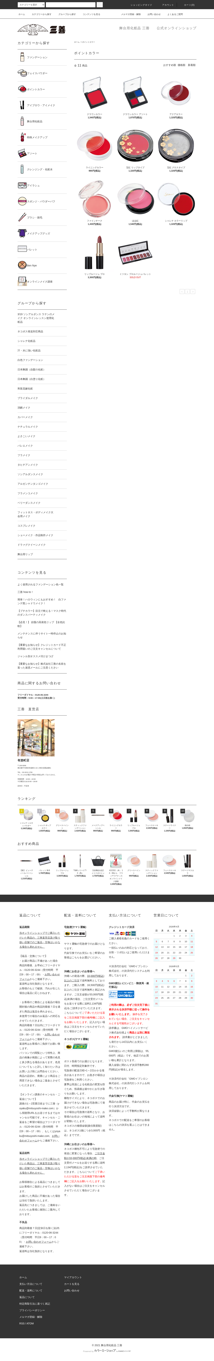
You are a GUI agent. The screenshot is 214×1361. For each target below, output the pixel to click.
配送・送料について (30, 1290)
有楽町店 (23, 760)
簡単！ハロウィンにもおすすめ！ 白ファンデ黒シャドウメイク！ (42, 601)
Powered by (107, 1351)
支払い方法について (30, 1283)
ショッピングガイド (139, 5)
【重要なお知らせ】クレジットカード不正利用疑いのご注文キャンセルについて (42, 646)
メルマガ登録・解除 (129, 14)
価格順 (181, 65)
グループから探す (65, 14)
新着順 (192, 65)
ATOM (30, 1323)
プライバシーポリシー (32, 1310)
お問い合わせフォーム (38, 1241)
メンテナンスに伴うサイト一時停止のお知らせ (42, 635)
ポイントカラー (88, 42)
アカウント (166, 5)
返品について (27, 1297)
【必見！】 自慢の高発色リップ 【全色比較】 (41, 624)
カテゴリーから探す (39, 14)
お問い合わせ (152, 14)
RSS (22, 1323)
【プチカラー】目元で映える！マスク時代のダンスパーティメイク (42, 612)
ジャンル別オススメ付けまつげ (35, 656)
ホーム (21, 14)
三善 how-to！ (26, 592)
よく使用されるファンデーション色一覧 (41, 584)
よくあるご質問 (173, 14)
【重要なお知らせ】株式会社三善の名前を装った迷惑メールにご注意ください (42, 665)
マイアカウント (73, 1277)
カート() (187, 5)
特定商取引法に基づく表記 (34, 1303)
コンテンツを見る (89, 14)
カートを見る (71, 1283)
